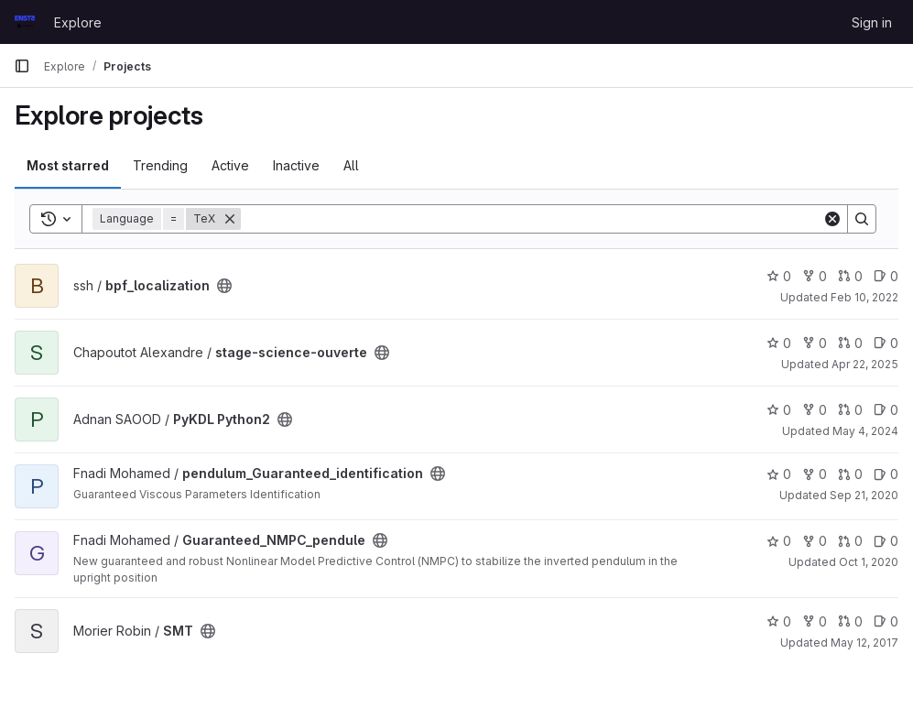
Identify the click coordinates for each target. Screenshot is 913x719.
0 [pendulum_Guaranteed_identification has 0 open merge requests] (850, 474)
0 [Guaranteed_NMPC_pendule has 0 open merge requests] (850, 541)
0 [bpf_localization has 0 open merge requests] (850, 276)
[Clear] (832, 219)
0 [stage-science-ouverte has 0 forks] (814, 343)
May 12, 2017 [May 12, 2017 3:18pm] (864, 642)
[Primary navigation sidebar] (22, 66)
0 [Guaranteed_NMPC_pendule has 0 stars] (778, 541)
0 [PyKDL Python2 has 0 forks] (814, 410)
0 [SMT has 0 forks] (814, 621)
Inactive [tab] (296, 165)
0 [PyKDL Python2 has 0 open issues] (886, 410)
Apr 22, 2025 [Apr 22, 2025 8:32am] (864, 364)
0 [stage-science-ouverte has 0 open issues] (886, 343)
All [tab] (351, 165)
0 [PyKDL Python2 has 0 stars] (778, 410)
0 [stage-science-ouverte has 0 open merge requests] (850, 343)
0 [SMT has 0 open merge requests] (850, 621)
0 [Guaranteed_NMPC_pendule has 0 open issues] (886, 541)
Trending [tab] (160, 165)
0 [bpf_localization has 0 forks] (814, 276)
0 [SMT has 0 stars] (778, 621)
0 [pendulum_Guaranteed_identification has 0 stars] (778, 474)
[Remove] (230, 219)
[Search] (532, 219)
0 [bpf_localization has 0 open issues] (886, 276)
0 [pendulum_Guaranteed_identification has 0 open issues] (886, 474)
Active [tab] (230, 165)
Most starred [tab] (68, 165)
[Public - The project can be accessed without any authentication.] (224, 285)
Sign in (872, 22)
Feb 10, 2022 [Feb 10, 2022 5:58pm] (864, 297)
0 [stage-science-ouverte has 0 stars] (778, 343)
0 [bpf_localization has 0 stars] (778, 276)
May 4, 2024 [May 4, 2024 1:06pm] (865, 431)
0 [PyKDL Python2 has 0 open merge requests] (850, 410)
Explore (78, 22)
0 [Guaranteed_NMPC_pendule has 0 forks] (814, 541)
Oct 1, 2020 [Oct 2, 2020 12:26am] (868, 562)
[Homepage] (24, 22)
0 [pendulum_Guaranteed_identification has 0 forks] (814, 474)
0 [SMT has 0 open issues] (886, 621)
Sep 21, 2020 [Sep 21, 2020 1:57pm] (864, 495)
